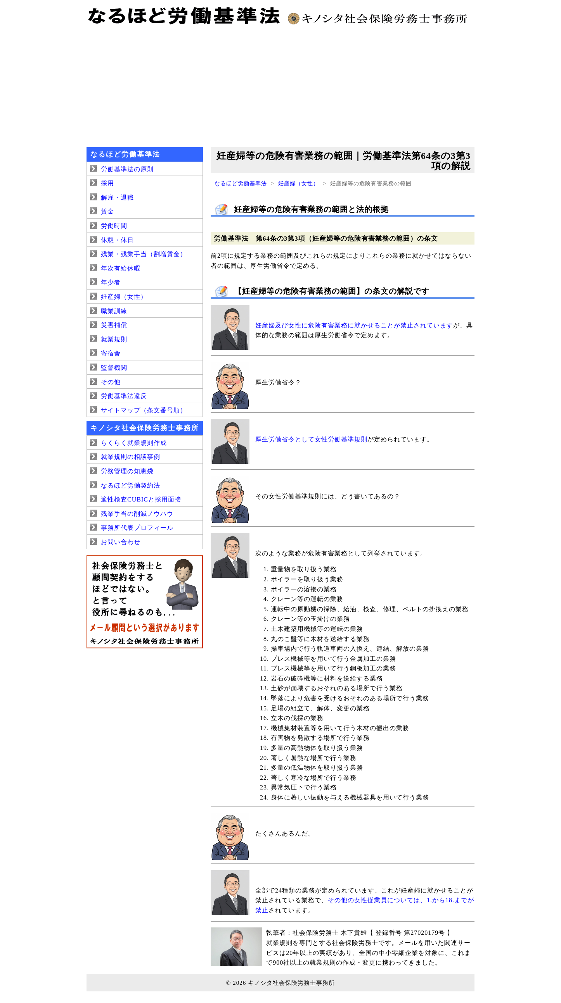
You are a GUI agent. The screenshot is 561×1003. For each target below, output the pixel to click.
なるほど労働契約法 (130, 485)
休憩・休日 (117, 240)
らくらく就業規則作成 (134, 442)
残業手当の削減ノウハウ (137, 513)
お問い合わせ (120, 542)
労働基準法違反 (124, 396)
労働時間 (114, 225)
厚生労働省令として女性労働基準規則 (311, 439)
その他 (111, 382)
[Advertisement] (280, 85)
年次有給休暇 (120, 268)
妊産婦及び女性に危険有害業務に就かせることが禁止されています (354, 325)
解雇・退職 (117, 197)
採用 (107, 183)
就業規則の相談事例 (130, 456)
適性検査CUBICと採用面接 (141, 499)
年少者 (111, 282)
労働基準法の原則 (127, 169)
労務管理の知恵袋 (127, 471)
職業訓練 (114, 311)
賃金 (107, 211)
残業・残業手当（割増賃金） (144, 254)
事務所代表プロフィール (137, 527)
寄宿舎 (111, 353)
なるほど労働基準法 (241, 183)
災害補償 (114, 325)
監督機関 (114, 367)
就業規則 (114, 339)
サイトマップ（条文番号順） (144, 410)
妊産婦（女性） (298, 183)
